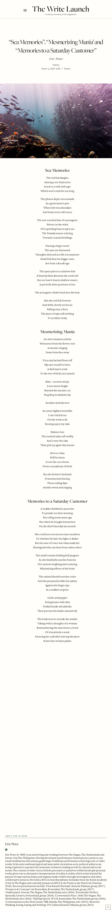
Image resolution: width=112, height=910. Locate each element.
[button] (27, 10)
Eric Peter (12, 844)
